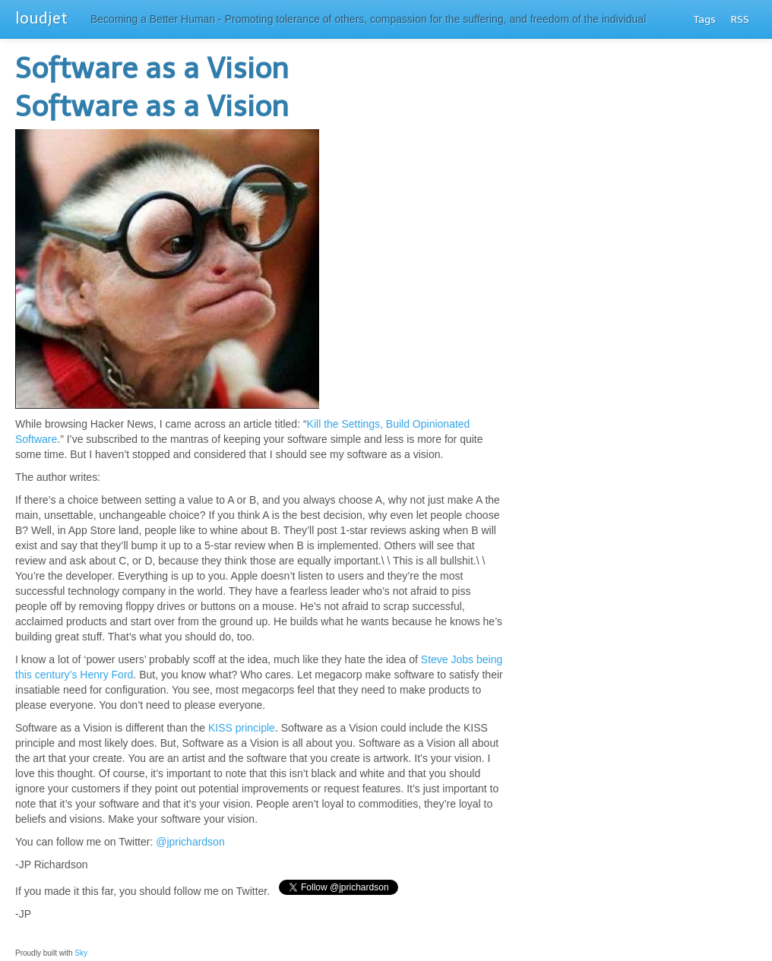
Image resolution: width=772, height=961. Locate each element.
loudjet (41, 18)
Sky (80, 953)
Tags (705, 19)
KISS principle (241, 728)
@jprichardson (190, 842)
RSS (740, 19)
